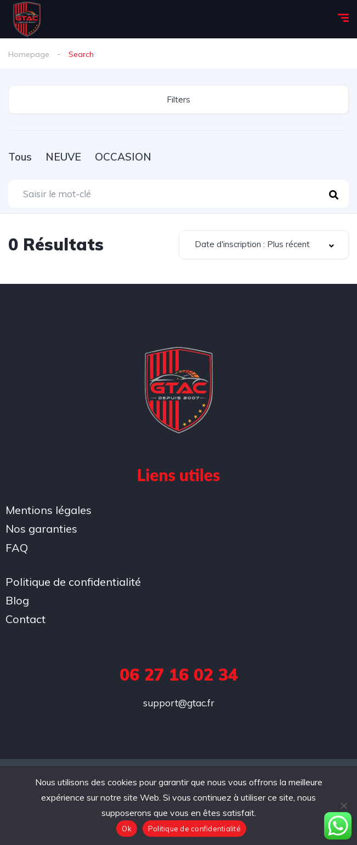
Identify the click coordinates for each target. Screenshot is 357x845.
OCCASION (123, 156)
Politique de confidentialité (194, 828)
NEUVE (63, 156)
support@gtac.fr (178, 703)
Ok (127, 828)
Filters (178, 99)
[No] (343, 805)
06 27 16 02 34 (179, 674)
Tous (20, 156)
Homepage (28, 54)
